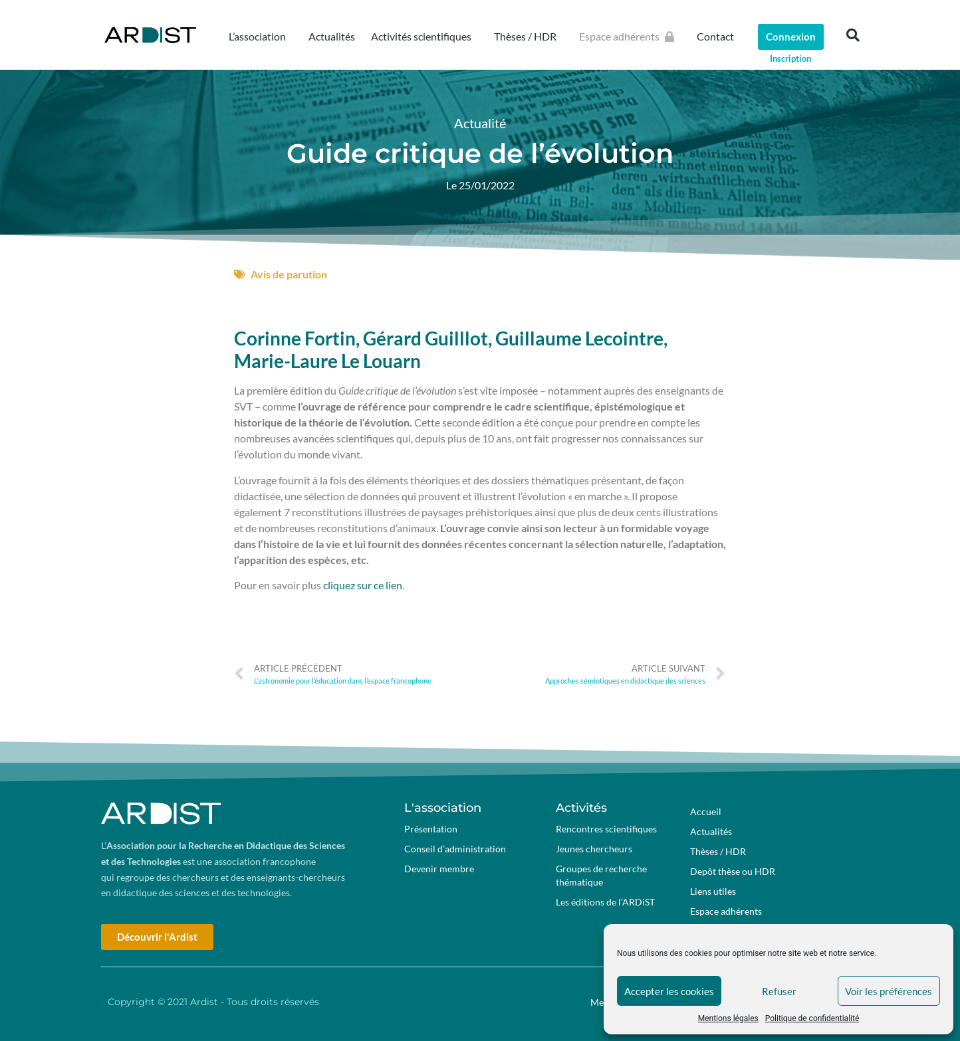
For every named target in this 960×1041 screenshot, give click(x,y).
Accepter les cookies (669, 991)
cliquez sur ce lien (362, 585)
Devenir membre (439, 868)
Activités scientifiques (424, 36)
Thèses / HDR (528, 36)
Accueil (705, 811)
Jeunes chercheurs (594, 848)
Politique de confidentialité (812, 1018)
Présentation (430, 828)
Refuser (779, 991)
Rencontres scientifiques (606, 828)
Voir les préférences (888, 991)
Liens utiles (713, 891)
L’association (261, 36)
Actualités (331, 36)
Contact (715, 36)
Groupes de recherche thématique (601, 875)
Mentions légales (728, 1018)
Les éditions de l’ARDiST (605, 901)
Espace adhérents (630, 36)
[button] (853, 35)
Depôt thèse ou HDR (732, 871)
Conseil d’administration (455, 848)
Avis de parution (289, 274)
